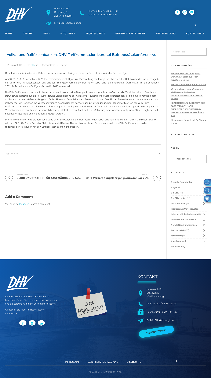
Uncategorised (178, 241)
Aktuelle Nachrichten (182, 182)
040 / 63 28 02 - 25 (106, 14)
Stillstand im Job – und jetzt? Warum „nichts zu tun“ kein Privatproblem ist (185, 76)
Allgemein (176, 187)
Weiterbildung (178, 246)
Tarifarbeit (176, 235)
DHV (33, 65)
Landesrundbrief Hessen (183, 219)
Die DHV (175, 193)
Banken (63, 65)
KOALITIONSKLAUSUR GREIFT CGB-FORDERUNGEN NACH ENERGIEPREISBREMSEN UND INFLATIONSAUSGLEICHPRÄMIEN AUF (188, 109)
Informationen (178, 203)
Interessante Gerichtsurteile (185, 209)
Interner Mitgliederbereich (184, 214)
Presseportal (177, 230)
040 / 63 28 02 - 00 (107, 11)
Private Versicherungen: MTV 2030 (188, 84)
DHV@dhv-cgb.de (164, 320)
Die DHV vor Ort (178, 198)
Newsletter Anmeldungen (184, 225)
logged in (24, 204)
